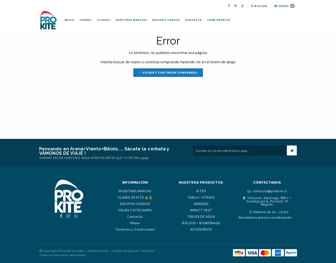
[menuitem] (229, 6)
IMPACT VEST (201, 210)
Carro (284, 6)
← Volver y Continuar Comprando (168, 72)
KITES (201, 191)
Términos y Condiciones (135, 229)
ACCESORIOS (201, 229)
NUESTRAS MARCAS (132, 20)
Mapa (134, 223)
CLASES (104, 20)
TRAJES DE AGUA (201, 216)
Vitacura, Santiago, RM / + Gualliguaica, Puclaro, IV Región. (267, 201)
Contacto (193, 20)
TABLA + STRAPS (201, 197)
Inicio (69, 20)
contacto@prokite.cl (267, 191)
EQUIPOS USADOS (166, 20)
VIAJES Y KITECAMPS (135, 210)
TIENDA (85, 20)
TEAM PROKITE (218, 20)
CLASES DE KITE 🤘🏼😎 (134, 197)
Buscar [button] (259, 6)
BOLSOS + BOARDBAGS (201, 223)
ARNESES (201, 203)
